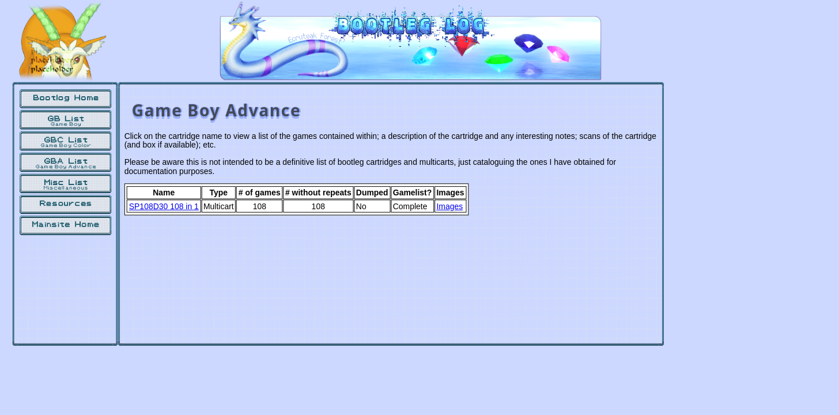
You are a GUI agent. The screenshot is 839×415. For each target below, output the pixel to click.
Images (449, 206)
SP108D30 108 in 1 (164, 206)
